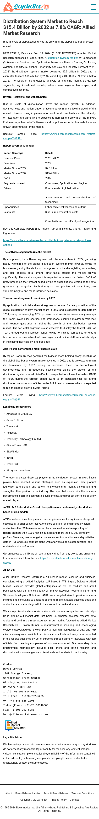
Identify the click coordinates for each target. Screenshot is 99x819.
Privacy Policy (59, 799)
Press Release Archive (27, 793)
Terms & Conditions (83, 793)
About (8, 793)
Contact (74, 799)
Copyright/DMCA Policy (33, 799)
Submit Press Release (56, 793)
